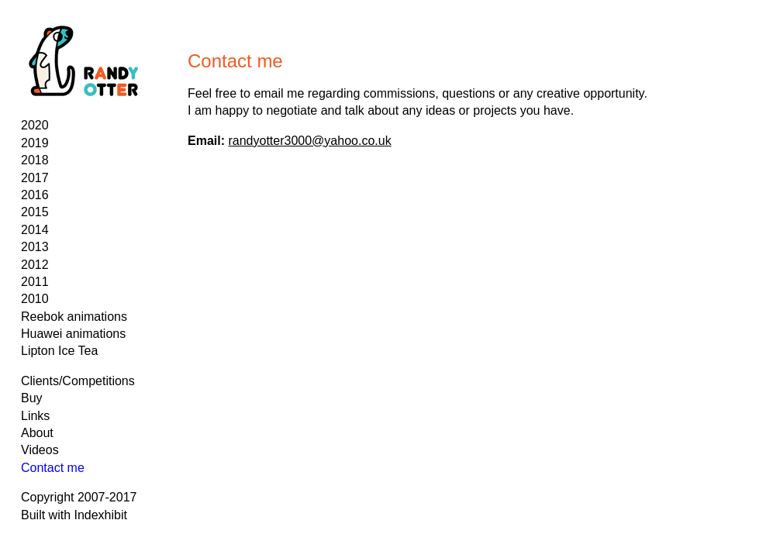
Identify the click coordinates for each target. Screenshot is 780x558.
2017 (35, 177)
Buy (32, 398)
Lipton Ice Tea (59, 350)
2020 (35, 125)
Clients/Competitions (78, 381)
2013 (35, 246)
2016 (35, 195)
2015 (35, 212)
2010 (35, 298)
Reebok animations (74, 316)
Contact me (53, 467)
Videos (40, 449)
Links (35, 415)
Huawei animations (73, 333)
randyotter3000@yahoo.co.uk (309, 140)
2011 (35, 281)
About (37, 432)
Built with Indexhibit (74, 515)
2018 (35, 160)
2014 (35, 229)
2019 (35, 143)
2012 (35, 264)
